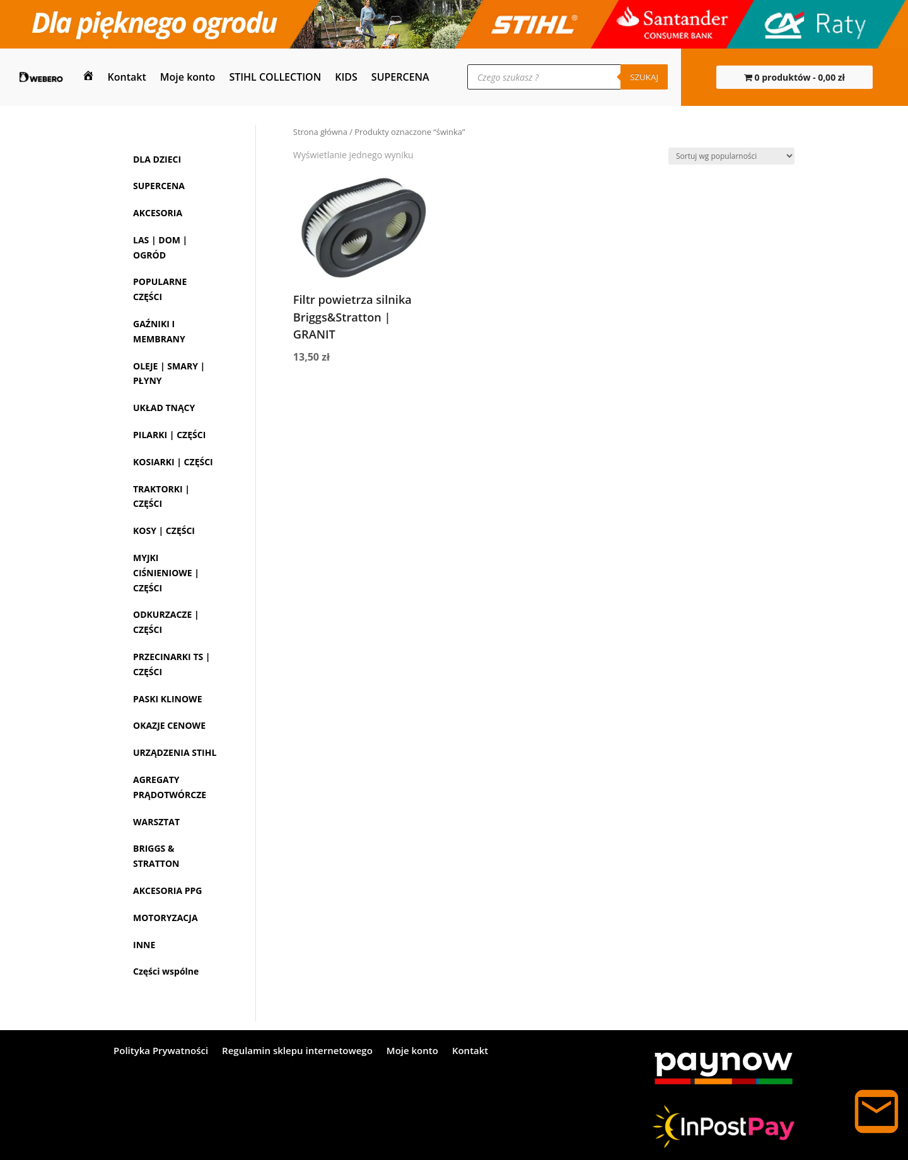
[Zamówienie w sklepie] (731, 156)
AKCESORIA (157, 213)
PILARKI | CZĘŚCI (169, 435)
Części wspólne (166, 971)
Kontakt (127, 77)
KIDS (346, 77)
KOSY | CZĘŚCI (164, 530)
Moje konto (188, 77)
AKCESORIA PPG (167, 890)
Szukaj (644, 77)
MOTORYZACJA (165, 918)
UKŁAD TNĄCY (164, 408)
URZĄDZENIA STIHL (174, 752)
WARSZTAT (156, 822)
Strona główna (320, 131)
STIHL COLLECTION (275, 77)
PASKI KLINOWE (167, 699)
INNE (144, 945)
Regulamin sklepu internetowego (297, 1051)
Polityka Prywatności (161, 1051)
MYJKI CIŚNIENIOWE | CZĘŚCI (166, 573)
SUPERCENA (400, 77)
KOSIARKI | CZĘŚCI (173, 462)
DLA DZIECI (157, 159)
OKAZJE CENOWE (169, 725)
